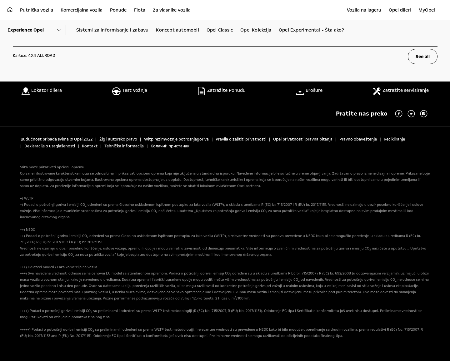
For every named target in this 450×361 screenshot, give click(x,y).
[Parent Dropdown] (37, 30)
